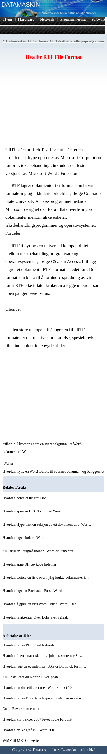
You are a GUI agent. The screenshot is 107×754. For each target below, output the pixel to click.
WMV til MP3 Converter (22, 741)
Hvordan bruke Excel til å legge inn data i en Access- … (44, 698)
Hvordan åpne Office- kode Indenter (30, 564)
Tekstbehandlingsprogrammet (80, 41)
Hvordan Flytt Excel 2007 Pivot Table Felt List (38, 719)
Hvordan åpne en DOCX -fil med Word (32, 511)
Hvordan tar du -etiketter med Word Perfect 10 (38, 688)
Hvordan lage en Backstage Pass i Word (33, 591)
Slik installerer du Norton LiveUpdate (31, 677)
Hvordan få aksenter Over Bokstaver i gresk (36, 617)
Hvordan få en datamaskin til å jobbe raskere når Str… (43, 656)
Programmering (73, 19)
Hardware (26, 19)
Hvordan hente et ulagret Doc (25, 498)
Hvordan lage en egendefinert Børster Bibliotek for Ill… (44, 666)
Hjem (7, 19)
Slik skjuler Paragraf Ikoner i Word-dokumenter (39, 551)
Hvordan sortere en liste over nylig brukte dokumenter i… (46, 578)
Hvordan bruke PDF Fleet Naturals (29, 645)
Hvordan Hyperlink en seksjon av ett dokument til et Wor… (47, 525)
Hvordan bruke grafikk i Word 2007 (30, 730)
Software (99, 19)
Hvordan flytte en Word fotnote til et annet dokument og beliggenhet (54, 472)
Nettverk (47, 19)
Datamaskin (16, 41)
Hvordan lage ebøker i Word (24, 538)
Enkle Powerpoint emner (21, 709)
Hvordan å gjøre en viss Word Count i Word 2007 (40, 604)
